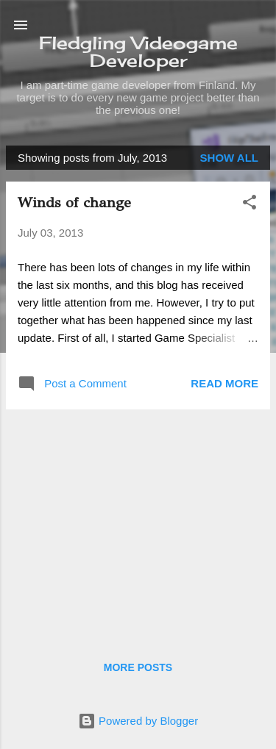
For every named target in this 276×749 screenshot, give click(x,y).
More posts (138, 667)
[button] (249, 204)
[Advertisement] (138, 524)
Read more (224, 383)
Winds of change (74, 202)
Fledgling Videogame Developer (138, 51)
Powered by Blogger (138, 720)
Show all (229, 157)
